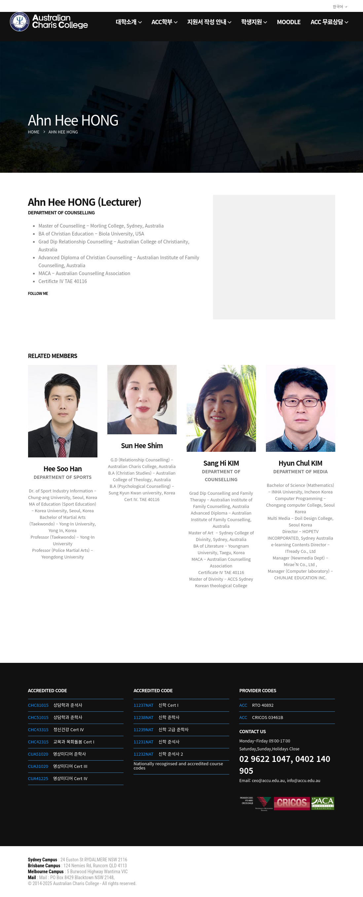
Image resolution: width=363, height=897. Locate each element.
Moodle (288, 21)
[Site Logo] (49, 21)
